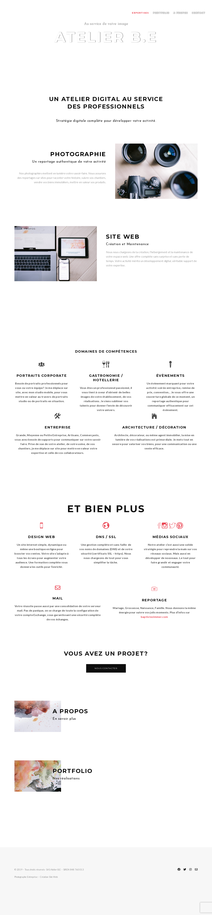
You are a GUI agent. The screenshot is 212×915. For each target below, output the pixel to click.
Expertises (140, 12)
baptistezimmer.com (154, 616)
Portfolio (161, 12)
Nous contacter (106, 668)
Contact (198, 12)
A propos (180, 12)
